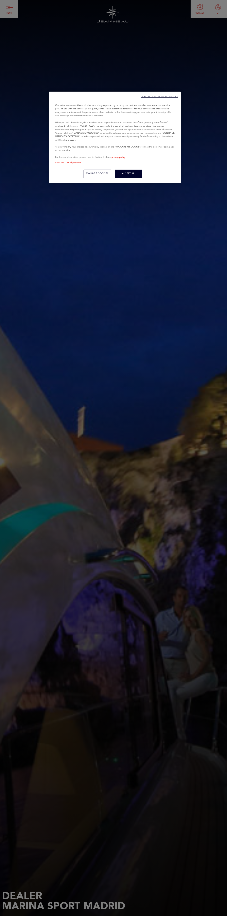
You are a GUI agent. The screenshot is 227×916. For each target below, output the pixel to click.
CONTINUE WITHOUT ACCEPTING (159, 96)
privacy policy (118, 157)
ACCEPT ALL (128, 173)
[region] (115, 137)
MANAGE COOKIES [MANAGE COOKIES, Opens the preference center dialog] (97, 173)
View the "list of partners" (68, 162)
